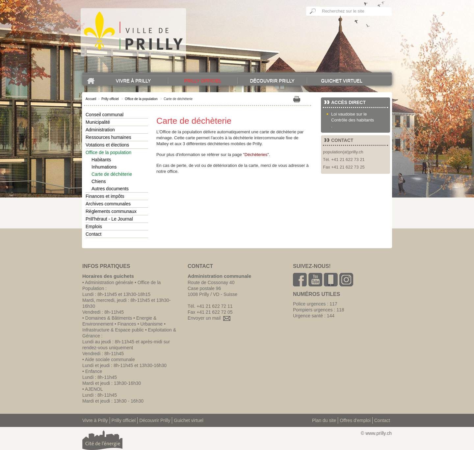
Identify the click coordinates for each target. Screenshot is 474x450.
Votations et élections (107, 144)
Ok (313, 11)
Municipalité (98, 122)
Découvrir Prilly (272, 80)
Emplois (94, 226)
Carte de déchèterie (112, 174)
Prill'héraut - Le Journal (109, 219)
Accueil (91, 99)
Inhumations (104, 167)
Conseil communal (104, 114)
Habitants (101, 159)
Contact (93, 234)
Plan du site (324, 420)
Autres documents (110, 188)
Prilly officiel (203, 80)
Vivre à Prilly (133, 80)
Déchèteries (256, 154)
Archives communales (108, 203)
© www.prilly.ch (376, 433)
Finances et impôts (105, 196)
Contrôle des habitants (352, 120)
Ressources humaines (108, 137)
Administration (100, 129)
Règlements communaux (111, 211)
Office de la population (141, 99)
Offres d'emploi (355, 420)
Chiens (99, 181)
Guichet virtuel (341, 80)
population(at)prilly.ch (343, 151)
